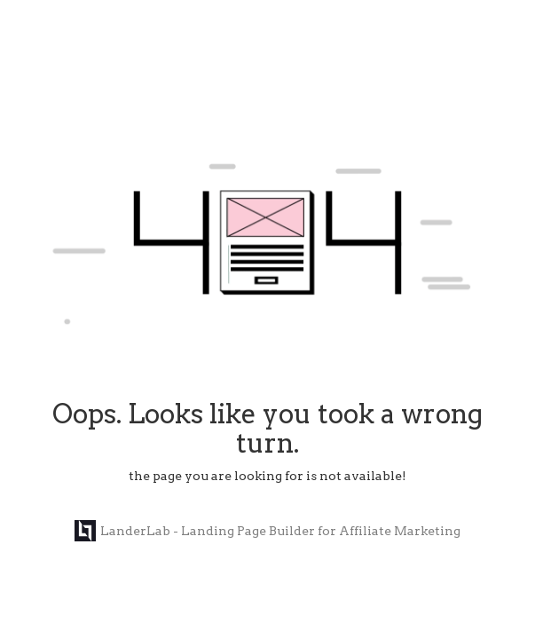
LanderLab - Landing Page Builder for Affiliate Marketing (267, 530)
